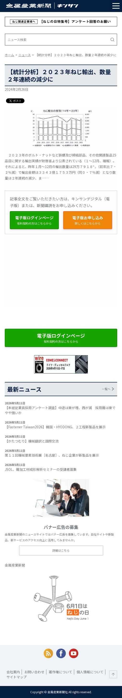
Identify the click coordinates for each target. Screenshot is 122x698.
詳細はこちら (61, 550)
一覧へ (106, 389)
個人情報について (90, 671)
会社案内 (13, 671)
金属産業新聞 (15, 565)
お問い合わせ (34, 671)
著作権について (60, 671)
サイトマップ (16, 676)
